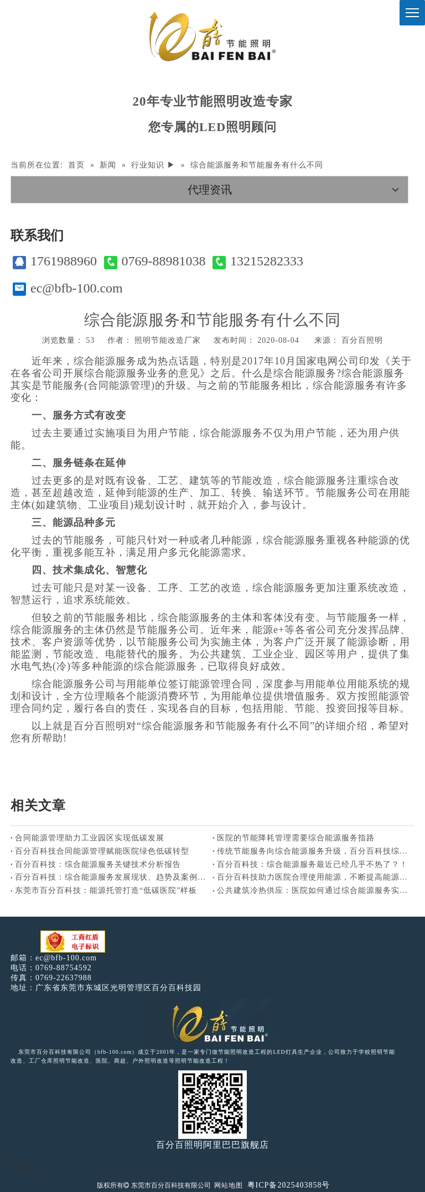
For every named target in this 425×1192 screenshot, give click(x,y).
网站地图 (228, 1185)
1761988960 (55, 261)
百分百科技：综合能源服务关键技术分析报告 (98, 864)
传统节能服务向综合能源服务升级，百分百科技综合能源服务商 (313, 851)
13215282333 (257, 261)
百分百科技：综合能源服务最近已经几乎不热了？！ (312, 864)
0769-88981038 (155, 261)
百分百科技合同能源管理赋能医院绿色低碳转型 (102, 851)
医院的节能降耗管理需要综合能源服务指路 (296, 838)
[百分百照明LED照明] (213, 1022)
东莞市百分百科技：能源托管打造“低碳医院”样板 (106, 890)
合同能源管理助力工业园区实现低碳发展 (89, 838)
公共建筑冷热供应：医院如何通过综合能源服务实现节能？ (313, 890)
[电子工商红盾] (72, 941)
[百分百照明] (212, 36)
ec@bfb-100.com (68, 288)
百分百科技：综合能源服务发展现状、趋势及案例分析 (111, 877)
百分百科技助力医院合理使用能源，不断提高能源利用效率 (313, 877)
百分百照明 (362, 340)
